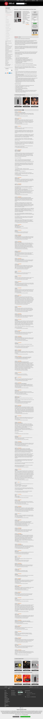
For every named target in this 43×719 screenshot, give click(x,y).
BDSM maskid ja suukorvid (8, 50)
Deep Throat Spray (8, 24)
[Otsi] (25, 3)
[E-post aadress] (8, 70)
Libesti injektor (7, 33)
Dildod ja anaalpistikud (8, 9)
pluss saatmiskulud (34, 14)
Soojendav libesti (8, 25)
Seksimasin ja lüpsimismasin (8, 46)
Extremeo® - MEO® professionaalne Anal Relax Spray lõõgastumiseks (24, 85)
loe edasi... (28, 20)
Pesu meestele (7, 62)
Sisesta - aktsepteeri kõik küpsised (25, 716)
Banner (5, 694)
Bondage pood (7, 49)
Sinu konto (13, 690)
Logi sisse (33, 0)
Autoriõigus (6, 702)
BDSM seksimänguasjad (8, 57)
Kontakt (18, 0)
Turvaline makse (6, 698)
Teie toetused (13, 693)
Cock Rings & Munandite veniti (8, 41)
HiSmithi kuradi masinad (8, 47)
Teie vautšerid (13, 696)
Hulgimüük (6, 695)
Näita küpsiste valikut (16, 716)
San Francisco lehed (7, 65)
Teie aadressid (13, 694)
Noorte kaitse (20, 696)
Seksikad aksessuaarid (8, 64)
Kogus (35, 17)
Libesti (6, 16)
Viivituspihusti (7, 36)
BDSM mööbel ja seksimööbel (8, 54)
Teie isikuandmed (13, 695)
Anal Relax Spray (8, 13)
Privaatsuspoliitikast (25, 714)
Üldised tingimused (6, 697)
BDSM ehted (6, 63)
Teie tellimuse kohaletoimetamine (7, 701)
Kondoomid (7, 19)
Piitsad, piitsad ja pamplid (8, 56)
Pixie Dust (7, 39)
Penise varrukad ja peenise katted (8, 43)
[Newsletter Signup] (11, 70)
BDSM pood (6, 693)
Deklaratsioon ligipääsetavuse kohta (6, 706)
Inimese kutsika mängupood (8, 58)
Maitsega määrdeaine (8, 28)
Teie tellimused (13, 692)
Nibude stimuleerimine (8, 48)
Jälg (5, 703)
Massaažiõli (7, 22)
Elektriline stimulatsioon (8, 55)
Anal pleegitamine (8, 30)
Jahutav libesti (7, 27)
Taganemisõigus (6, 699)
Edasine (20, 20)
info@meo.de (30, 698)
